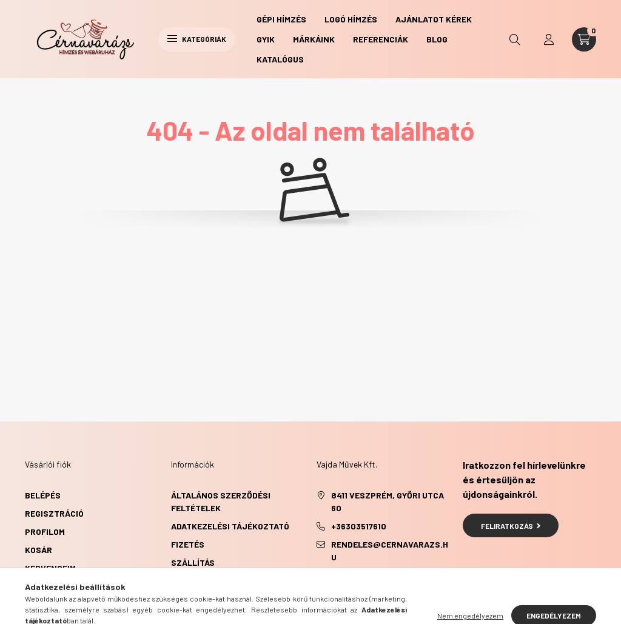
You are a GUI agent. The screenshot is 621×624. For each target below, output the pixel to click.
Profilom (45, 531)
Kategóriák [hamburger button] (196, 39)
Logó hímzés (350, 19)
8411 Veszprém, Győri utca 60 (387, 501)
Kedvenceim (50, 568)
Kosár (38, 550)
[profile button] (549, 39)
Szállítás (193, 562)
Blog (437, 39)
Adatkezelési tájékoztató (230, 526)
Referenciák (380, 39)
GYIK (266, 39)
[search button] (515, 39)
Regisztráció (54, 513)
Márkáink (314, 39)
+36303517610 (358, 526)
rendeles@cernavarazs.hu (389, 550)
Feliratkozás (511, 526)
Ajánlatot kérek (433, 19)
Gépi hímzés (281, 19)
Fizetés (187, 544)
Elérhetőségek (204, 580)
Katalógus (280, 59)
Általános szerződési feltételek (220, 501)
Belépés (43, 495)
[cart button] (584, 39)
